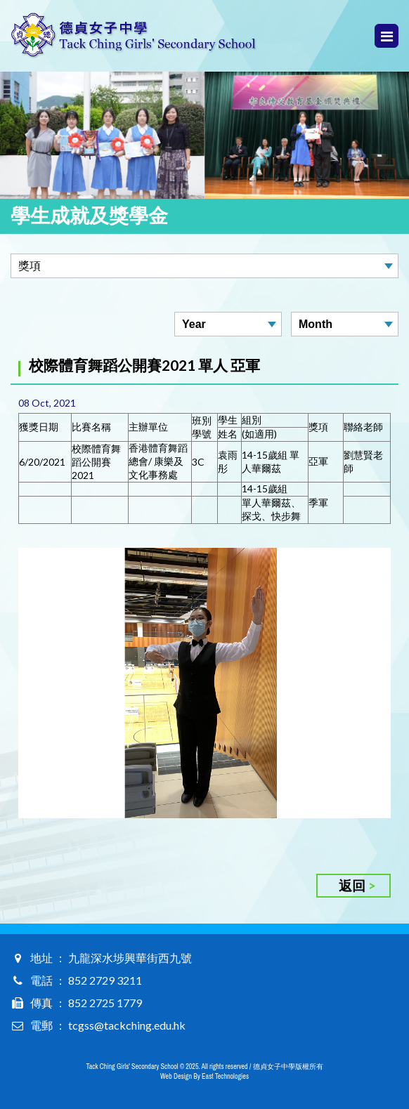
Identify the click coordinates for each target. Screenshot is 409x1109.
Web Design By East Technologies (204, 1076)
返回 (352, 885)
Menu (387, 36)
